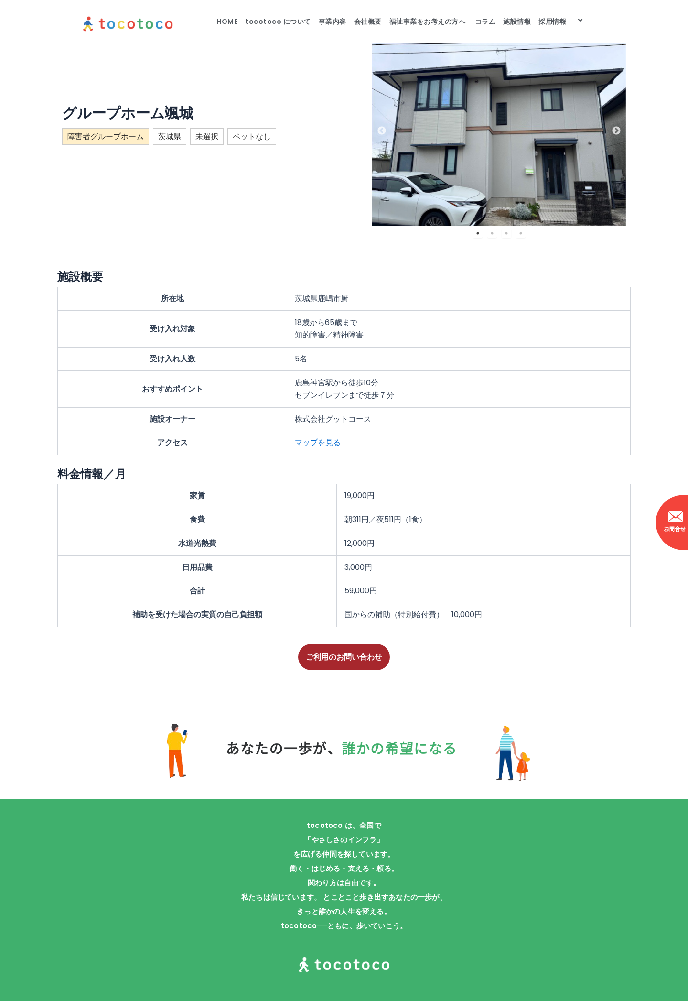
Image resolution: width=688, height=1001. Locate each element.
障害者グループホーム (105, 136)
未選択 (206, 136)
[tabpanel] (499, 130)
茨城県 (169, 136)
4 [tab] (521, 233)
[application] (570, 21)
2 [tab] (492, 233)
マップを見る (318, 442)
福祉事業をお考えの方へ (428, 21)
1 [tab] (478, 233)
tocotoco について (278, 21)
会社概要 (368, 21)
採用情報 (562, 21)
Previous (382, 131)
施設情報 (517, 21)
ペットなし (252, 136)
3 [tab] (506, 233)
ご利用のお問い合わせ (344, 657)
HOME (226, 21)
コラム (485, 21)
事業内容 (332, 21)
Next (616, 131)
